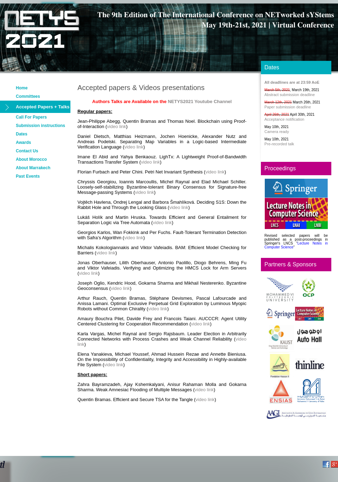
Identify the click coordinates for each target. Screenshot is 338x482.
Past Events (28, 176)
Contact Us (27, 150)
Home (21, 87)
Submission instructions (40, 125)
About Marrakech (33, 167)
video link (116, 126)
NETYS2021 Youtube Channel (200, 101)
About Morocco (31, 159)
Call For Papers (31, 117)
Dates (21, 134)
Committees (28, 96)
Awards (23, 142)
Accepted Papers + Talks (43, 106)
